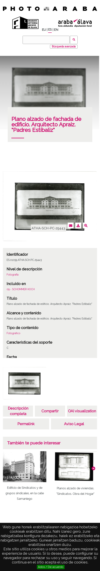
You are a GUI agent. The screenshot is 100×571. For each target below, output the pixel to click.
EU (44, 30)
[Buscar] (46, 40)
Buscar (74, 40)
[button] (93, 468)
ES (50, 29)
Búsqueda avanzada (64, 46)
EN (56, 30)
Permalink (25, 424)
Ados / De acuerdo (50, 567)
